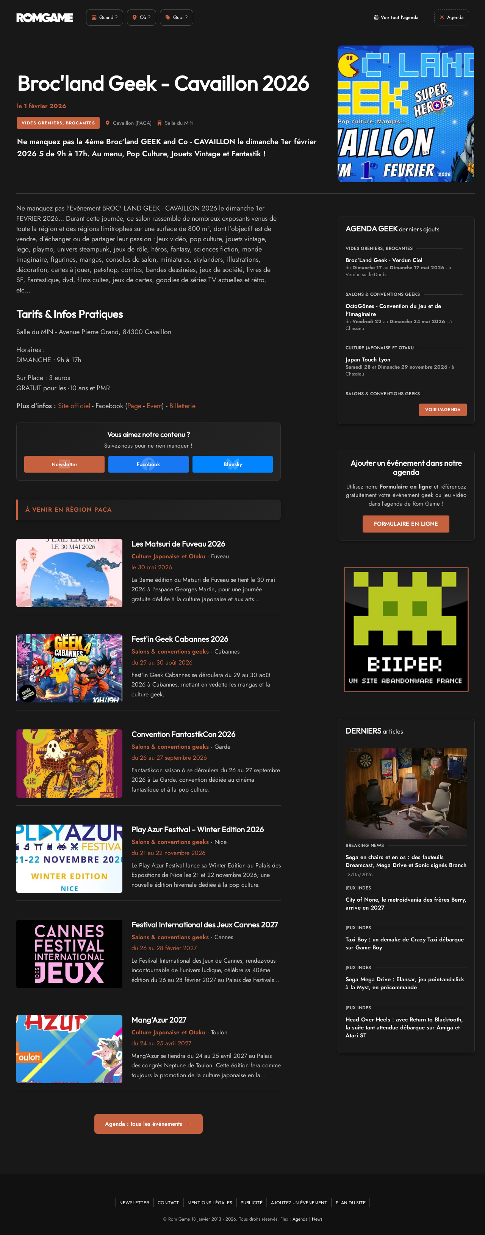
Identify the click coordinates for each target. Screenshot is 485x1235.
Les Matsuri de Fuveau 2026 (178, 543)
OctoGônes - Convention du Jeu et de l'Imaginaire (393, 310)
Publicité (252, 1202)
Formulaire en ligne (406, 524)
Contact (168, 1202)
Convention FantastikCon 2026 (183, 734)
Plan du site (351, 1202)
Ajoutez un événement (299, 1202)
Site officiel (74, 406)
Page (134, 406)
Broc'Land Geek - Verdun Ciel (384, 260)
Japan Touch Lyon (368, 359)
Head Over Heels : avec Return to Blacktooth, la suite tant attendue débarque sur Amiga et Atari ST (404, 1027)
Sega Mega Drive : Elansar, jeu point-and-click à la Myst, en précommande (405, 983)
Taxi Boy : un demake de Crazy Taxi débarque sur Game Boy (405, 943)
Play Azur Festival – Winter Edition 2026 (197, 829)
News (317, 1219)
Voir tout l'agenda (396, 17)
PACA (143, 123)
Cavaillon (123, 123)
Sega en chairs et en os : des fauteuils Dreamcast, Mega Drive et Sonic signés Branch (406, 861)
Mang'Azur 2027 (158, 1019)
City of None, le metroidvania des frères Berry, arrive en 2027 (406, 904)
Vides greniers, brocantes (58, 123)
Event (154, 406)
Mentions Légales (210, 1202)
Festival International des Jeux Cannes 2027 (204, 924)
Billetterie (182, 406)
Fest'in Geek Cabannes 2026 (179, 639)
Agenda (300, 1219)
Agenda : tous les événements (148, 1124)
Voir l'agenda (443, 409)
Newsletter (134, 1202)
